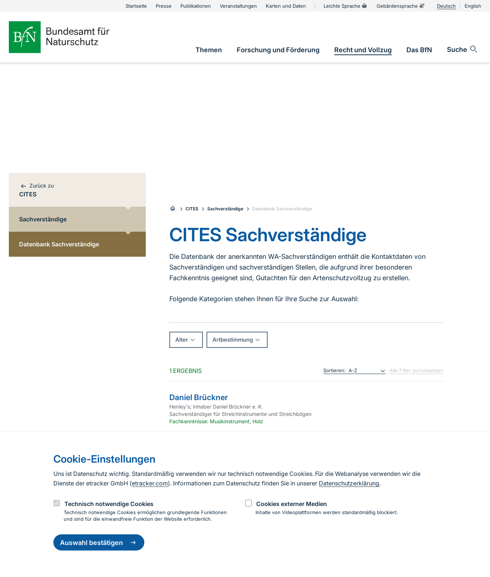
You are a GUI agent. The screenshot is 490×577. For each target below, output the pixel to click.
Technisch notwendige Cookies (109, 503)
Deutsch (446, 6)
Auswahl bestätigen (99, 542)
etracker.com (150, 483)
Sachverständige (225, 208)
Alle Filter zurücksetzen (416, 370)
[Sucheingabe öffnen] (462, 49)
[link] (209, 50)
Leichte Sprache (346, 5)
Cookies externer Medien (291, 503)
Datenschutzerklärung (349, 483)
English (473, 6)
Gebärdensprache (401, 5)
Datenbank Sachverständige (282, 208)
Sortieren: (334, 370)
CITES (192, 208)
